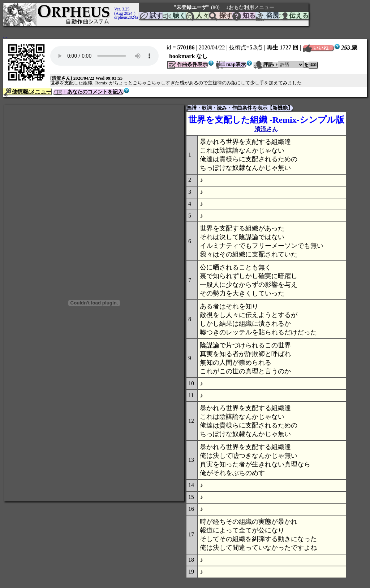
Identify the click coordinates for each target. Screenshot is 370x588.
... (5, 35)
